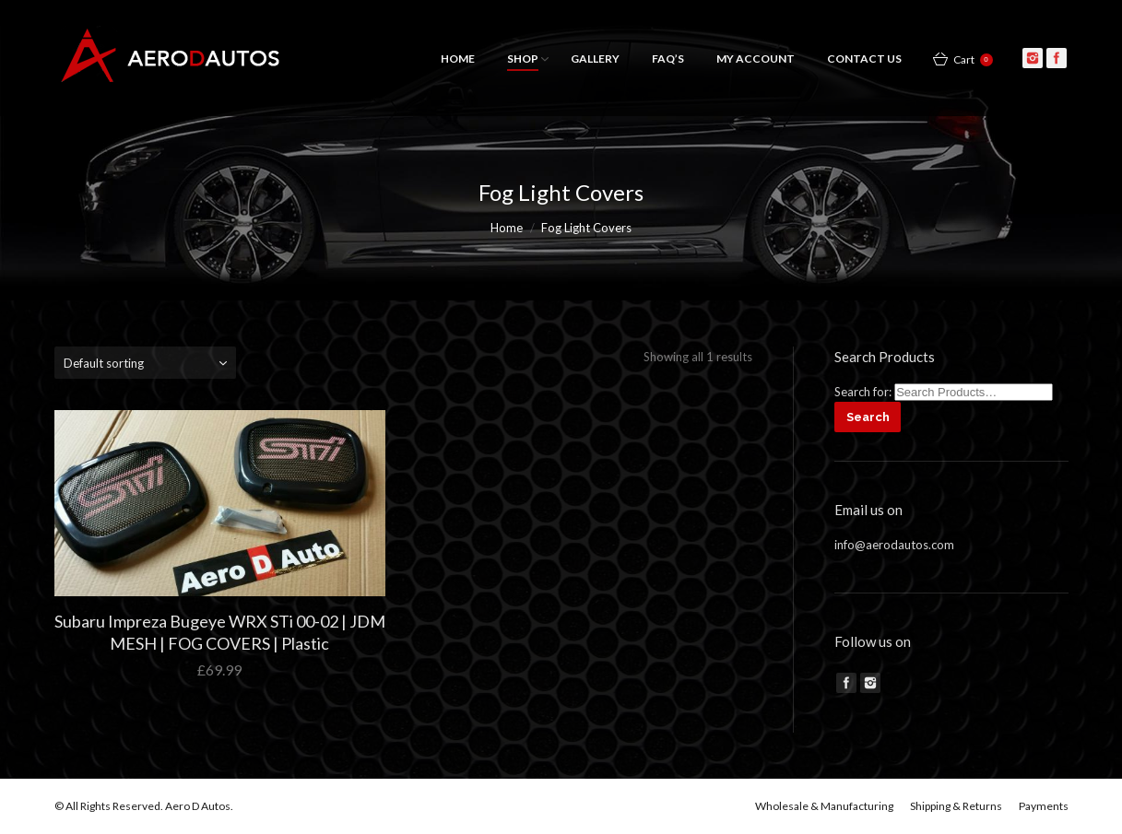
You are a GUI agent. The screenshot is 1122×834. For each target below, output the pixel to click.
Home (506, 227)
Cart (973, 59)
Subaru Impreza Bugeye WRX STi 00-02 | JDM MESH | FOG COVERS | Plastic (219, 632)
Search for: (863, 391)
